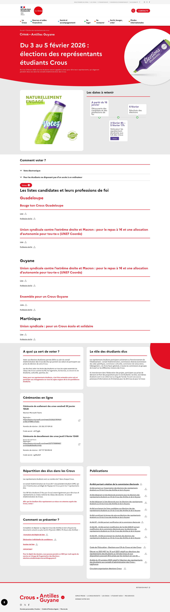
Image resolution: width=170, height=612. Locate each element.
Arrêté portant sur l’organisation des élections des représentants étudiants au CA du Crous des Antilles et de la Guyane (114, 489)
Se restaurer (100, 21)
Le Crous (24, 21)
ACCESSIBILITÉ (135, 2)
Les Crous (105, 596)
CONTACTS (143, 11)
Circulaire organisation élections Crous (106, 568)
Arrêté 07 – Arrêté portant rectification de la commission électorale (115, 522)
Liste (21, 214)
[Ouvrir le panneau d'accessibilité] (4, 602)
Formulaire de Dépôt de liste (34, 535)
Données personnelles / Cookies (30, 609)
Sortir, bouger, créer (116, 21)
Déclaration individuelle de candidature (38, 539)
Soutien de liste (28, 544)
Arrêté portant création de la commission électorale (114, 484)
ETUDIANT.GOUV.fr (103, 2)
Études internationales (137, 21)
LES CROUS (93, 2)
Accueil (22, 30)
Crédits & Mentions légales (50, 609)
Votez (115, 138)
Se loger (88, 21)
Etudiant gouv (117, 596)
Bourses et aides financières (39, 21)
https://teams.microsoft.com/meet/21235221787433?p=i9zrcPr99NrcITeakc (42, 420)
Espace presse (80, 596)
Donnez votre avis (82, 599)
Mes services (129, 596)
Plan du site (64, 609)
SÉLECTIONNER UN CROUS (81, 2)
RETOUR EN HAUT (142, 587)
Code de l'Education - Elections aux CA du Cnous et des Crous (115, 547)
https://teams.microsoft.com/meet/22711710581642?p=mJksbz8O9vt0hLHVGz (42, 444)
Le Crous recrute (93, 596)
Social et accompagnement (67, 21)
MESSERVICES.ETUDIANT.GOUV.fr (119, 2)
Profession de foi (26, 218)
